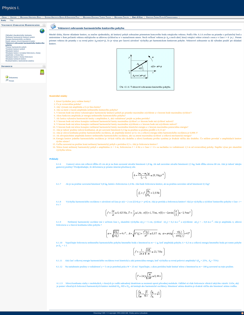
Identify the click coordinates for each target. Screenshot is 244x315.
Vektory (13, 17)
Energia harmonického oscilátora (18, 39)
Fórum (11, 81)
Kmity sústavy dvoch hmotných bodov (20, 41)
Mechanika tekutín (121, 17)
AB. (126, 313)
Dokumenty (13, 78)
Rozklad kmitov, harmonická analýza (20, 61)
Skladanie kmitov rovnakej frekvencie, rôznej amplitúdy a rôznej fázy (23, 54)
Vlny (11, 20)
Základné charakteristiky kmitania (19, 35)
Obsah (4, 17)
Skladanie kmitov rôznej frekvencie (19, 57)
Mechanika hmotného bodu (30, 17)
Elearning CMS (100, 313)
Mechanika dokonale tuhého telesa (97, 17)
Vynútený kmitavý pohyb (15, 49)
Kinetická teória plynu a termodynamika (162, 17)
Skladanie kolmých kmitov (16, 59)
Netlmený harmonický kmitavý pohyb (20, 37)
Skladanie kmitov (12, 51)
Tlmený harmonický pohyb (16, 47)
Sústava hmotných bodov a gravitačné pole (62, 17)
